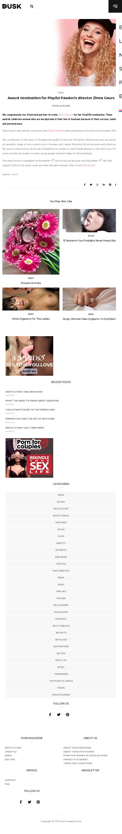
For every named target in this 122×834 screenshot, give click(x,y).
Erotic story (61, 508)
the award (88, 165)
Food (61, 536)
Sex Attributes (61, 626)
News (61, 584)
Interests (61, 550)
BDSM (61, 495)
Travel (61, 688)
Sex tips (61, 653)
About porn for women (78, 751)
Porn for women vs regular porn (85, 755)
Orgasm (61, 598)
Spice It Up (61, 660)
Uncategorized (61, 695)
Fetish (61, 529)
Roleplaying (61, 612)
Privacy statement (75, 759)
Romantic (61, 619)
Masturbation (61, 571)
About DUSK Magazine (77, 747)
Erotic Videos (61, 515)
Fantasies (61, 522)
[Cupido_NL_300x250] (29, 375)
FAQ (7, 784)
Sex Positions (61, 646)
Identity (61, 543)
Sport (61, 667)
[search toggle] (31, 6)
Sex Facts (61, 632)
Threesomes (61, 674)
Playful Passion (55, 131)
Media (61, 577)
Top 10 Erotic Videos (61, 681)
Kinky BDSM (61, 557)
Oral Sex (61, 591)
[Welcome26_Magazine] (29, 477)
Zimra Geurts (65, 115)
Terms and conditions (77, 763)
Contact (10, 780)
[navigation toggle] (115, 6)
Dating (61, 502)
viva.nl (14, 174)
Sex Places (61, 639)
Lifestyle (61, 564)
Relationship (61, 605)
